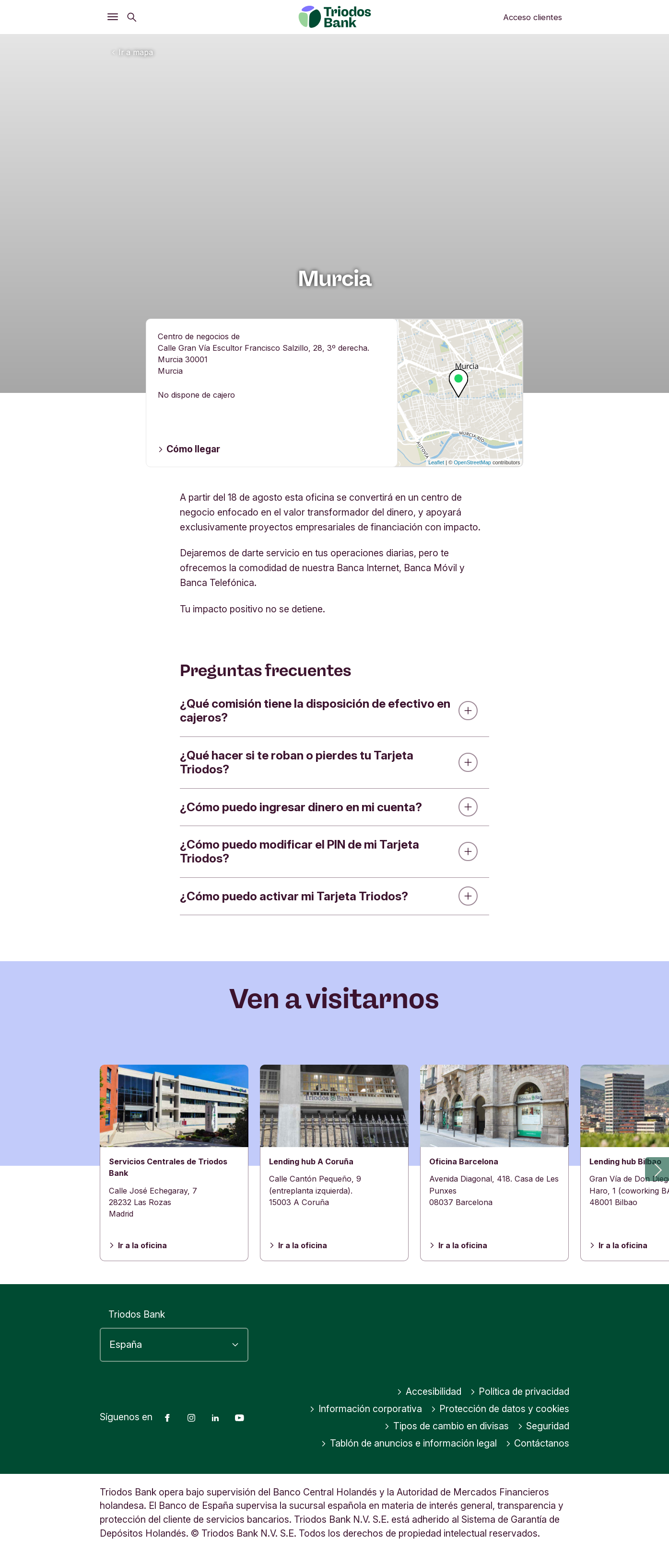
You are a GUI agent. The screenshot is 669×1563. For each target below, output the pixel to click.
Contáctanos (537, 1443)
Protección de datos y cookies (500, 1408)
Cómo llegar (189, 449)
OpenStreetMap (472, 462)
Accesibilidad (429, 1391)
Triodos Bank (136, 1314)
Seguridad (543, 1426)
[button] (657, 1169)
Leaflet (436, 462)
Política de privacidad (520, 1391)
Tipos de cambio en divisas (446, 1426)
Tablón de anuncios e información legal (409, 1443)
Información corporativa (365, 1408)
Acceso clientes (532, 17)
